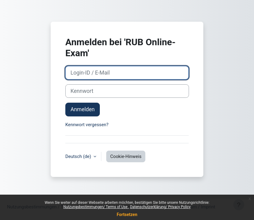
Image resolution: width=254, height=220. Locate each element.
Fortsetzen (127, 214)
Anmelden (83, 109)
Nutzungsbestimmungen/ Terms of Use (95, 207)
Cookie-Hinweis (125, 156)
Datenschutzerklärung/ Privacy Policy (160, 207)
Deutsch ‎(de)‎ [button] (78, 156)
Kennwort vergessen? (86, 124)
